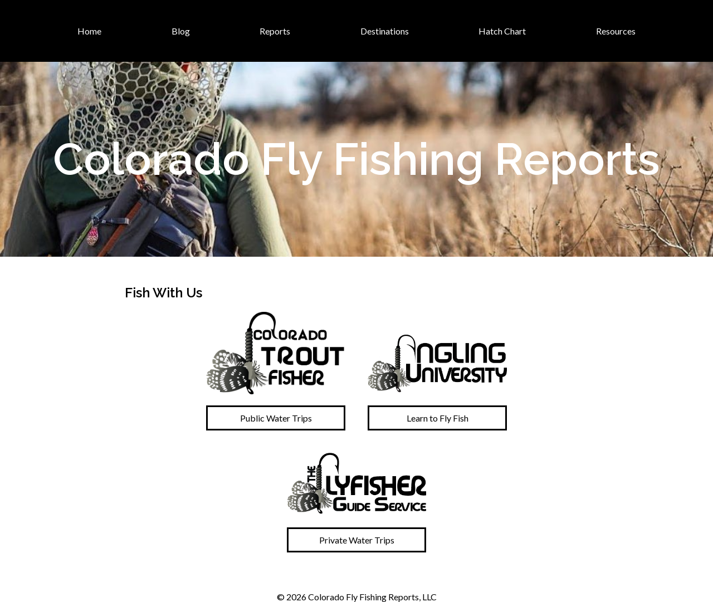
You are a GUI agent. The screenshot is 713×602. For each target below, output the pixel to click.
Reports (275, 31)
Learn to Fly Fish (437, 418)
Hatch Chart (502, 31)
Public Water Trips (276, 418)
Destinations (384, 31)
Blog (181, 31)
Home (89, 31)
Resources (616, 31)
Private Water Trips (356, 540)
